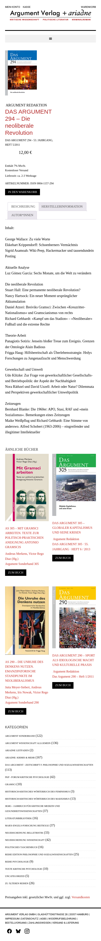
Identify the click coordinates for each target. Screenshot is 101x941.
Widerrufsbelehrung (62, 918)
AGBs (43, 918)
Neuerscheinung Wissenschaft (25, 840)
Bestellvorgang (16, 922)
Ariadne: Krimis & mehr (20, 757)
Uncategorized (15, 876)
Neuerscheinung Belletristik (24, 832)
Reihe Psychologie (17, 861)
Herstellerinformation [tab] (62, 206)
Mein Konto (12, 6)
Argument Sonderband (20, 736)
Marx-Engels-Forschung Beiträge (27, 825)
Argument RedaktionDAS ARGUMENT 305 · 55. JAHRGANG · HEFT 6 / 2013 (71, 544)
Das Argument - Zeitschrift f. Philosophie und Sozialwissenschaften (49, 765)
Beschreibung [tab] (23, 206)
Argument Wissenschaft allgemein (27, 743)
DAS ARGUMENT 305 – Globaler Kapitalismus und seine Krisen (72, 527)
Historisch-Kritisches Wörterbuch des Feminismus (37, 791)
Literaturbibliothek (18, 818)
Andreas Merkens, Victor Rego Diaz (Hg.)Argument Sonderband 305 (24, 558)
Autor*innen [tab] (22, 215)
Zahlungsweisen (39, 922)
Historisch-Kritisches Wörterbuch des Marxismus (37, 798)
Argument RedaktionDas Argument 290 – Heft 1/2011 (73, 674)
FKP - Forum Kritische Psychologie (27, 777)
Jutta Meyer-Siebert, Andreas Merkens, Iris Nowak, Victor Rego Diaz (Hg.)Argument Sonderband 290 (26, 695)
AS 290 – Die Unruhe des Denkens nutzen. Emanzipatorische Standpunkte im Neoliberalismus (24, 671)
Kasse (26, 6)
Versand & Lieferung (65, 922)
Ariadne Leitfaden (17, 750)
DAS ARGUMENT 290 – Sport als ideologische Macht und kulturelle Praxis (73, 660)
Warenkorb (88, 6)
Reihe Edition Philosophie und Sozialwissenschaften (39, 854)
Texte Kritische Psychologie (23, 869)
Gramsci (10, 784)
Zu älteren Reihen (16, 883)
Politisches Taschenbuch (21, 847)
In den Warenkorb (22, 192)
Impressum (12, 918)
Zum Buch (15, 572)
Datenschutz (29, 918)
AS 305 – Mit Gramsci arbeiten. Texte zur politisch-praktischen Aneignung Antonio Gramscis (24, 538)
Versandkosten (81, 897)
